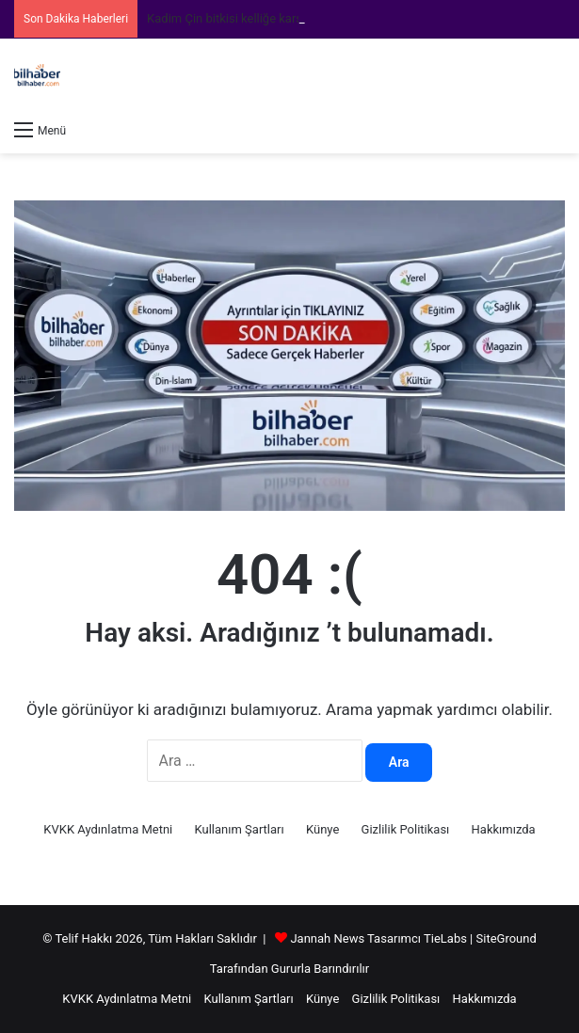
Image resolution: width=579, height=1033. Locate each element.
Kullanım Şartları (239, 829)
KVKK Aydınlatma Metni (107, 829)
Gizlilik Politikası (406, 829)
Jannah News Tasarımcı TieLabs (378, 938)
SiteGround (506, 938)
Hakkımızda (504, 829)
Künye (322, 829)
